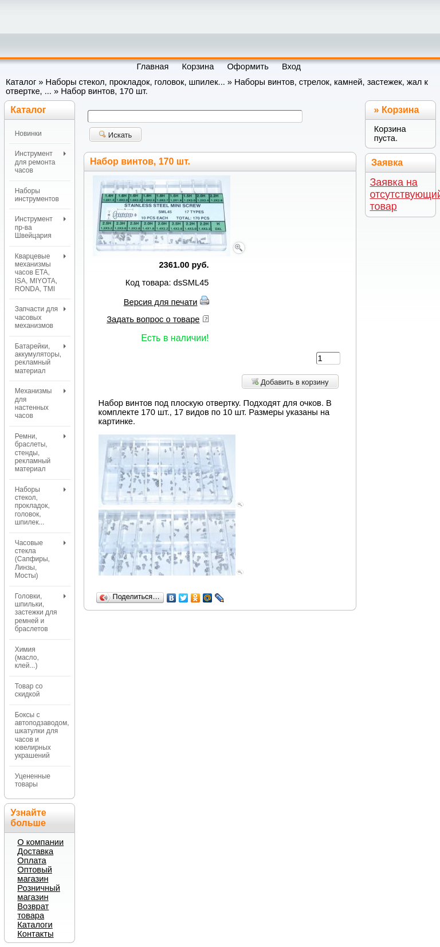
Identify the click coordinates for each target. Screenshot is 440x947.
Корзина (400, 110)
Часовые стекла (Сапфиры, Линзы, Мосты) (40, 559)
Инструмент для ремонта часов (40, 162)
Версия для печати (161, 302)
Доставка (35, 851)
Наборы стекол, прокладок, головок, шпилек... (135, 82)
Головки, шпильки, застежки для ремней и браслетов (40, 612)
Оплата (31, 860)
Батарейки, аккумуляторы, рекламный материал (40, 358)
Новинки (28, 134)
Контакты (35, 933)
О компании (40, 842)
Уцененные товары (32, 780)
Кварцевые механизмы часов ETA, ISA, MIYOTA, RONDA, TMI (40, 273)
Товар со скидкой (29, 690)
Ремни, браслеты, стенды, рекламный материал (40, 453)
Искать (115, 135)
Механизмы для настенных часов (40, 403)
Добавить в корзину (290, 382)
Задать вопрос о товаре (153, 319)
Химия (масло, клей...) (27, 657)
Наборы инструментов (37, 195)
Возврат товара (33, 911)
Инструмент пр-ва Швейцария (40, 227)
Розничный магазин (38, 892)
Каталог (21, 82)
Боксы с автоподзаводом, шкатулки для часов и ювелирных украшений (42, 735)
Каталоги (34, 924)
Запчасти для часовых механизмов (40, 317)
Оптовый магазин (34, 874)
